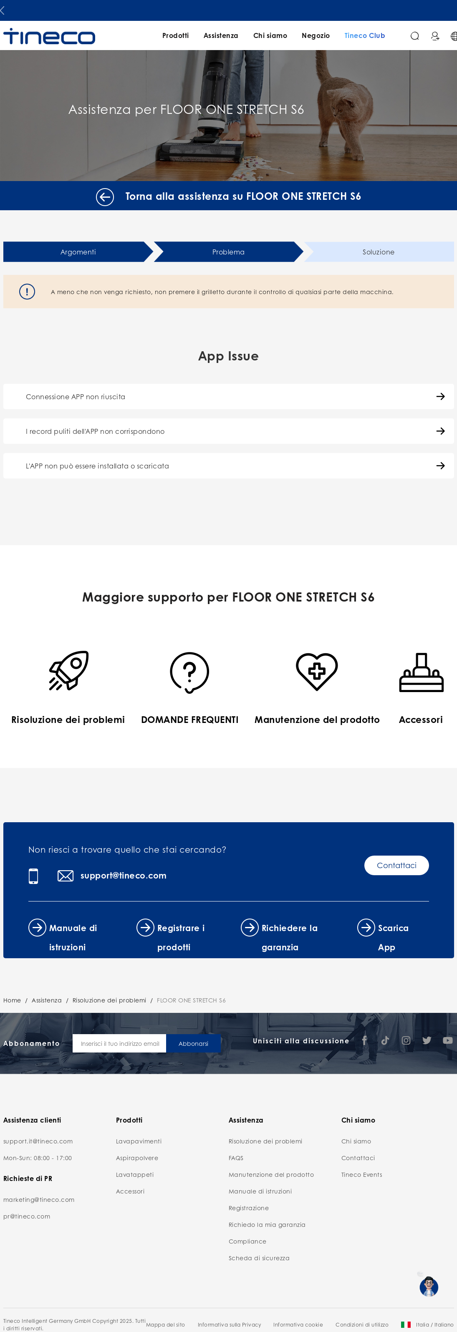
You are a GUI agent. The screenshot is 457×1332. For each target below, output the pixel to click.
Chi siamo (270, 35)
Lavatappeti (135, 1174)
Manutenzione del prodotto (271, 1174)
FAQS (236, 1157)
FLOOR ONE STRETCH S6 (191, 1000)
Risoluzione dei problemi (109, 1000)
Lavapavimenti (139, 1141)
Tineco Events (361, 1174)
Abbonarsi (193, 1043)
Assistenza (221, 35)
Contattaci (397, 865)
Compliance (248, 1241)
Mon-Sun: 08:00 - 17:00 (37, 1157)
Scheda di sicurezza (259, 1258)
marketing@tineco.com (39, 1199)
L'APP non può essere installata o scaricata (97, 466)
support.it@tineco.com (38, 1141)
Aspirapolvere (137, 1157)
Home (12, 1000)
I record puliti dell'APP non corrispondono (95, 431)
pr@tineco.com (26, 1216)
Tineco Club (365, 35)
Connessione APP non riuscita (76, 396)
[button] (2, 9)
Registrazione (249, 1208)
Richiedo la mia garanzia (267, 1224)
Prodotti (175, 35)
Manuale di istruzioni (260, 1191)
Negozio (316, 35)
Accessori (130, 1191)
